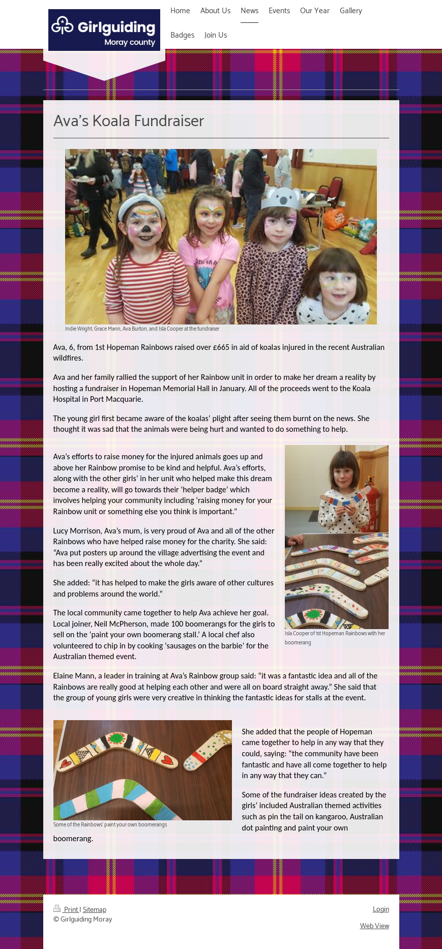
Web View (374, 926)
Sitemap (94, 910)
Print (66, 910)
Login (381, 909)
